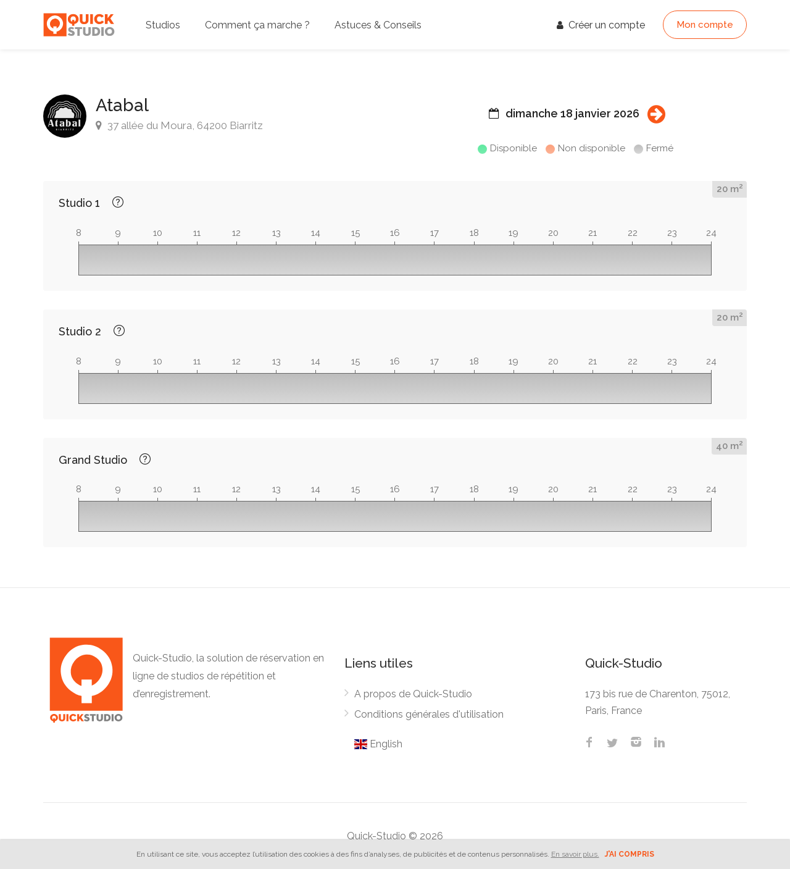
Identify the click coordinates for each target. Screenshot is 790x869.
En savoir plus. (575, 854)
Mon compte (704, 24)
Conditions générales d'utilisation (429, 714)
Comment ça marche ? (257, 25)
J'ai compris (629, 854)
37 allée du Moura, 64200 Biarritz (179, 125)
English (378, 744)
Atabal (122, 105)
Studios (163, 25)
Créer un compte (601, 25)
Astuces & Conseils (378, 25)
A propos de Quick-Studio (413, 694)
